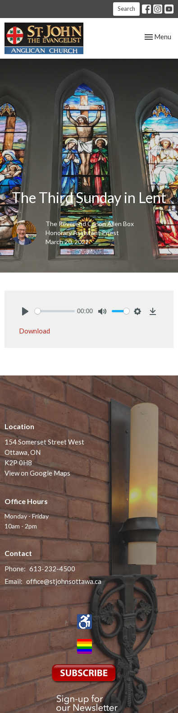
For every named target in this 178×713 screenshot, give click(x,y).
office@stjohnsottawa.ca (63, 581)
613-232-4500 (52, 569)
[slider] (55, 311)
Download (34, 331)
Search (126, 8)
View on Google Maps (37, 473)
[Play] (25, 311)
